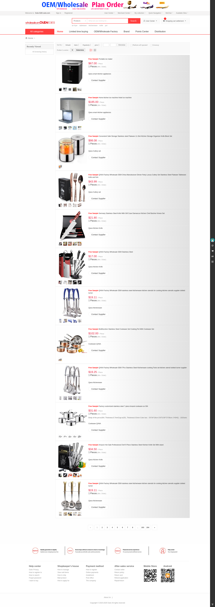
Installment (90, 575)
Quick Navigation (156, 13)
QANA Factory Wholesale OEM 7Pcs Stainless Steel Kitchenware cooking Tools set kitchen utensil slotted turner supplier (137, 368)
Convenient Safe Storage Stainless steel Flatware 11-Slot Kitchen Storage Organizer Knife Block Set (130, 136)
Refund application (121, 578)
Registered (68, 13)
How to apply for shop (63, 581)
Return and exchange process (121, 575)
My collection (140, 13)
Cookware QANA (94, 344)
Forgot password (35, 578)
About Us (107, 597)
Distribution (160, 31)
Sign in (58, 13)
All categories (36, 31)
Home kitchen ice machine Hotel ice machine (109, 98)
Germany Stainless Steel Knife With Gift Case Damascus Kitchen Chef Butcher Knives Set (126, 213)
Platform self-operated (138, 45)
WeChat (169, 13)
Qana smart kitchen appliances (99, 74)
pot (106, 25)
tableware (83, 25)
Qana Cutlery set (94, 151)
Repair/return (119, 581)
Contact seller (119, 570)
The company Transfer (91, 581)
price (96, 45)
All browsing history (39, 52)
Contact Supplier (98, 80)
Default (68, 45)
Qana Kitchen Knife (95, 228)
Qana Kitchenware (95, 308)
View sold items (63, 572)
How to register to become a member (35, 572)
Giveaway (154, 45)
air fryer (74, 25)
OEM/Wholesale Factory (106, 31)
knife (101, 25)
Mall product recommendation (63, 578)
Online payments (92, 572)
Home (60, 31)
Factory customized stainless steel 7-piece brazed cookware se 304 (118, 406)
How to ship (61, 575)
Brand (127, 31)
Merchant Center (124, 13)
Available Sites (182, 13)
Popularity (86, 45)
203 (142, 527)
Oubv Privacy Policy (34, 570)
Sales (75, 45)
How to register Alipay (91, 570)
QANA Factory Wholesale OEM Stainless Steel (110, 252)
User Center (109, 13)
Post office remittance (90, 578)
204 (147, 527)
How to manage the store (63, 570)
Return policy (119, 572)
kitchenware (93, 25)
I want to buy (33, 581)
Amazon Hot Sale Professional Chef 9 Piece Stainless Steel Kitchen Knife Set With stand (125, 445)
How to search (34, 575)
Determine (121, 45)
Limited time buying (78, 31)
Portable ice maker (100, 59)
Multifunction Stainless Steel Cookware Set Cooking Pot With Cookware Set (121, 329)
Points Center (142, 31)
